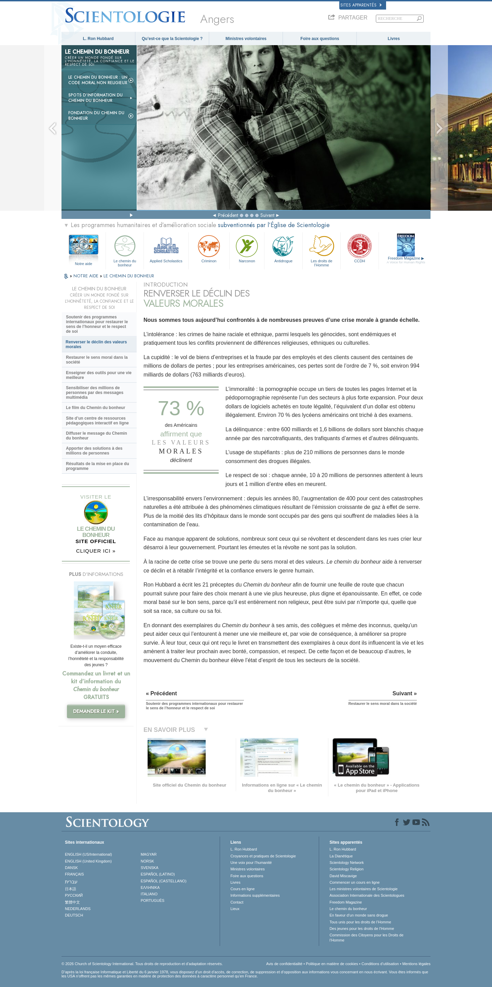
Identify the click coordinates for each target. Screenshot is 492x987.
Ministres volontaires (246, 38)
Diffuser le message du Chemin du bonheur (96, 435)
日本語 (70, 889)
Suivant (267, 215)
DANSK (71, 868)
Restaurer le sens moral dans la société (97, 360)
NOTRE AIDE (86, 276)
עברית (71, 881)
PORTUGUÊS (152, 900)
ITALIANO (149, 894)
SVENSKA (150, 868)
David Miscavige (343, 876)
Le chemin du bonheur (125, 249)
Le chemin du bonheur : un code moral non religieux (97, 80)
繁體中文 (72, 902)
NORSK (147, 861)
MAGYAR (149, 854)
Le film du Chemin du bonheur (95, 407)
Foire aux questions (319, 38)
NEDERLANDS (78, 909)
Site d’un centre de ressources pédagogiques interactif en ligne (97, 420)
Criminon (209, 248)
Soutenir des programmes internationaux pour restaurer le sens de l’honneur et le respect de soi (97, 324)
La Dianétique (341, 856)
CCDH (359, 248)
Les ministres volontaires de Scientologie (363, 889)
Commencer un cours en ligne (354, 882)
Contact (236, 902)
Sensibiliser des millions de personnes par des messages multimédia (94, 392)
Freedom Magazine (406, 260)
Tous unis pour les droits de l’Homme (360, 922)
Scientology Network (346, 862)
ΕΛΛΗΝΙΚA (150, 887)
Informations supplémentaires (254, 895)
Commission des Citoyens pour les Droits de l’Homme (366, 937)
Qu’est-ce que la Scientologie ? (172, 38)
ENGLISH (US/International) (88, 854)
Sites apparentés (361, 5)
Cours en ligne (242, 889)
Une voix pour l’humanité (251, 862)
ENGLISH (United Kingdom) (88, 861)
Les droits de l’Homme (321, 249)
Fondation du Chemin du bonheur (96, 115)
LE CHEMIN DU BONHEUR (129, 276)
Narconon (246, 248)
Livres (394, 38)
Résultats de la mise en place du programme (97, 466)
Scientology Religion (346, 869)
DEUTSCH (74, 915)
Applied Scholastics (166, 248)
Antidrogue (283, 248)
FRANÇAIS (74, 874)
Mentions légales (416, 964)
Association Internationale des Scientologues (366, 895)
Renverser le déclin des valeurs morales (96, 344)
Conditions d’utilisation (380, 964)
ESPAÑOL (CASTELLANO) (164, 881)
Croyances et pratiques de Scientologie (263, 856)
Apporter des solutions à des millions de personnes (94, 451)
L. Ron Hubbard (98, 38)
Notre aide (83, 264)
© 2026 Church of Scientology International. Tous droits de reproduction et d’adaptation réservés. (142, 964)
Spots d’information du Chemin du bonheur (95, 98)
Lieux (234, 909)
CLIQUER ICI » (96, 551)
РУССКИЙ (74, 895)
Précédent (228, 215)
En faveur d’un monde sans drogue (358, 915)
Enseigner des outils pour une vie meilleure (99, 375)
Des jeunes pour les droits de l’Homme (361, 928)
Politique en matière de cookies (332, 964)
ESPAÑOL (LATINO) (158, 874)
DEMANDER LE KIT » (96, 711)
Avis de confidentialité (284, 964)
